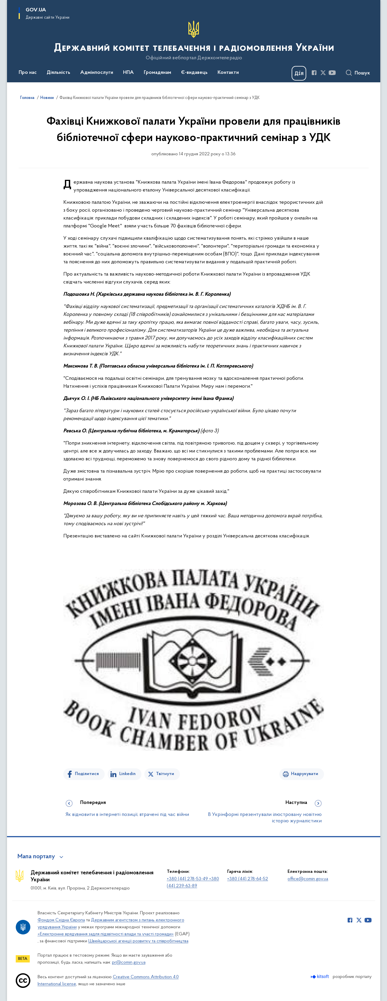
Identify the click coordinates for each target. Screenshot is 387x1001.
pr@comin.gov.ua (129, 962)
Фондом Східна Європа (61, 920)
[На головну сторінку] (193, 40)
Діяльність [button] (58, 72)
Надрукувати (304, 774)
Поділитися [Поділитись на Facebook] (87, 774)
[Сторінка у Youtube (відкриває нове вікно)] (332, 72)
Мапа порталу (36, 857)
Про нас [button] (28, 72)
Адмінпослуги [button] (96, 72)
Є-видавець (194, 72)
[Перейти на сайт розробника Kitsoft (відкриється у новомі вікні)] (320, 976)
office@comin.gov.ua (308, 879)
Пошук (362, 73)
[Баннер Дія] (299, 73)
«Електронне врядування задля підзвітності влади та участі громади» (106, 934)
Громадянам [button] (157, 72)
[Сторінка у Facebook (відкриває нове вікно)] (314, 72)
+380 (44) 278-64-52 (247, 879)
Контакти (228, 72)
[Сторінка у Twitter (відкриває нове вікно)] (323, 72)
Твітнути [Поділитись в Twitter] (165, 774)
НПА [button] (128, 72)
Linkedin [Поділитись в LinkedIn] (127, 774)
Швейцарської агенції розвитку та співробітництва (138, 941)
